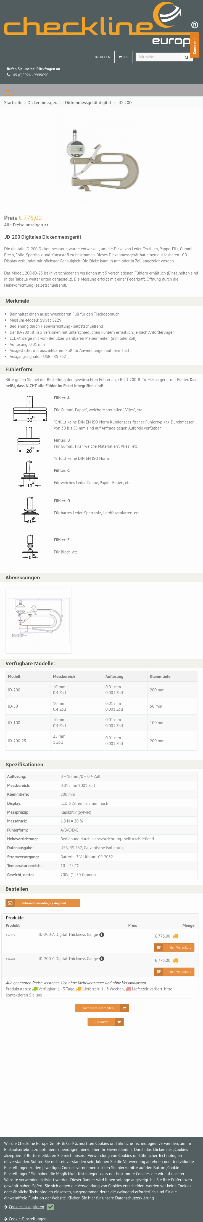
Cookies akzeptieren (31, 1206)
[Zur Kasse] (106, 1022)
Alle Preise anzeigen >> (26, 225)
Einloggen (101, 57)
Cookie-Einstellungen (27, 1218)
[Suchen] (187, 57)
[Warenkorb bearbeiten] (102, 1008)
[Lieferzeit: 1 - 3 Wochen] (175, 936)
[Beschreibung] (101, 934)
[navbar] (8, 90)
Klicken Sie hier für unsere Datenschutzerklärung (110, 1198)
